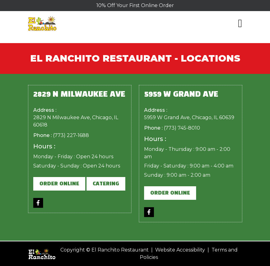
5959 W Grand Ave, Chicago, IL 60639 (189, 117)
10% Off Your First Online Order (135, 5)
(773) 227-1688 (71, 135)
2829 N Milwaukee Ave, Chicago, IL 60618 (75, 121)
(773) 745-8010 (182, 128)
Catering (106, 183)
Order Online (59, 183)
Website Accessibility (180, 250)
